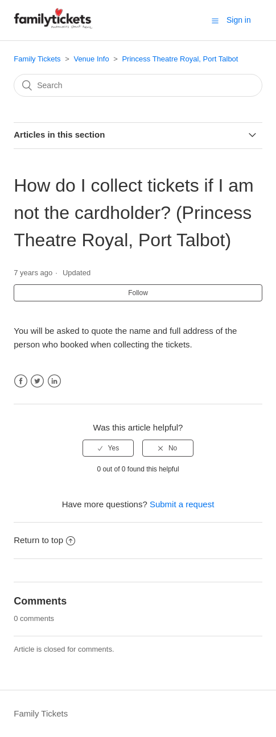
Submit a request (182, 504)
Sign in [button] (238, 19)
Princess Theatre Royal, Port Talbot (180, 59)
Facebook (21, 381)
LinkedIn (54, 381)
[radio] (108, 448)
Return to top (44, 540)
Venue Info (91, 59)
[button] (215, 20)
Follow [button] (138, 293)
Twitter (37, 381)
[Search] (138, 85)
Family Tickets (37, 59)
